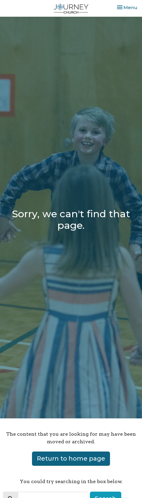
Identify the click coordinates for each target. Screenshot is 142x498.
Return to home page (71, 458)
